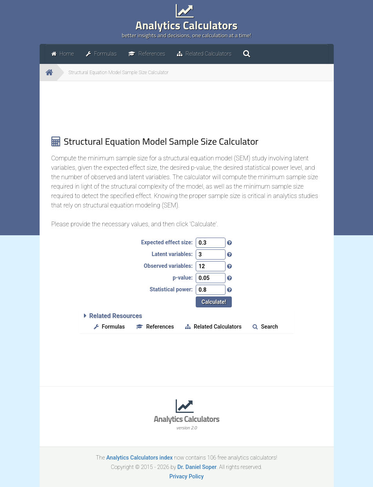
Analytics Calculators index (139, 457)
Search (265, 326)
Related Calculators (213, 326)
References (155, 326)
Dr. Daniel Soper (197, 467)
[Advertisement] (186, 108)
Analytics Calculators (187, 27)
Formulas (109, 326)
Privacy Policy (186, 476)
